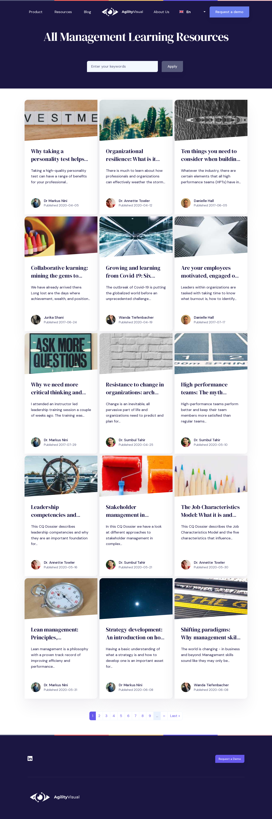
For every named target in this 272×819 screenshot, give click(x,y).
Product (35, 11)
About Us (161, 11)
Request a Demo (230, 759)
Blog (87, 11)
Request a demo (229, 11)
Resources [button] (63, 11)
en (188, 11)
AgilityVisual (122, 11)
